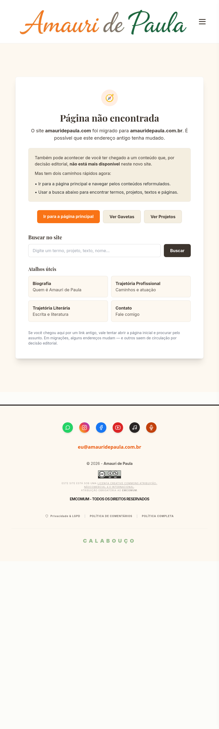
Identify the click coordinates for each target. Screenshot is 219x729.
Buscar (177, 250)
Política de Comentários (111, 516)
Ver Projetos (163, 216)
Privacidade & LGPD (62, 516)
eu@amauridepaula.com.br (109, 447)
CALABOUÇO (109, 541)
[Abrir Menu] (202, 21)
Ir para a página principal (68, 216)
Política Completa (158, 516)
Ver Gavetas (122, 216)
